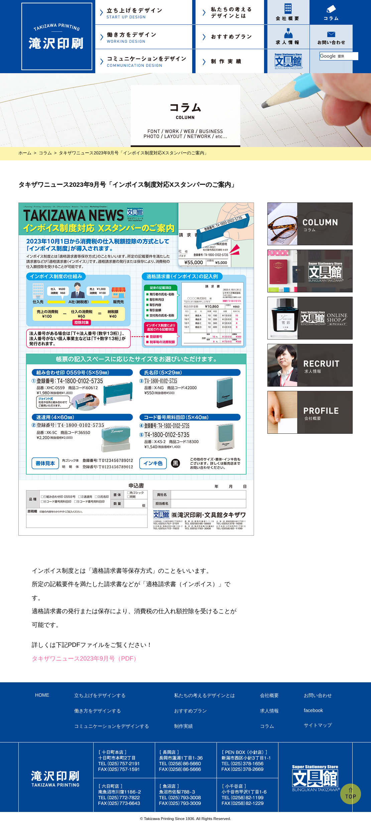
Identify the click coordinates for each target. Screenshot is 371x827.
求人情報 (269, 710)
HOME (42, 695)
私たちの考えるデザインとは (204, 695)
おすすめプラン (190, 710)
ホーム (24, 152)
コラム (45, 152)
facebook (313, 710)
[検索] (339, 56)
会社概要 (269, 695)
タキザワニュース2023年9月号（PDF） (85, 658)
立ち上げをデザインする (100, 695)
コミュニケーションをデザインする (111, 726)
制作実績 (183, 726)
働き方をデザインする (97, 710)
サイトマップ (318, 725)
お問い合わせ (318, 695)
